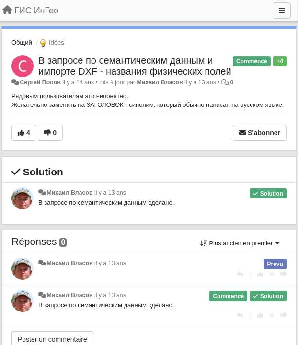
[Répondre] (240, 274)
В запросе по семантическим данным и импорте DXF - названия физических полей (134, 66)
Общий (21, 42)
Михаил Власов (160, 82)
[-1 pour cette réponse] (283, 274)
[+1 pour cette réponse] (260, 274)
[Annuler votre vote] (271, 274)
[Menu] (282, 10)
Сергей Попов (40, 82)
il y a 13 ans (110, 192)
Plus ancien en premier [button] (239, 243)
